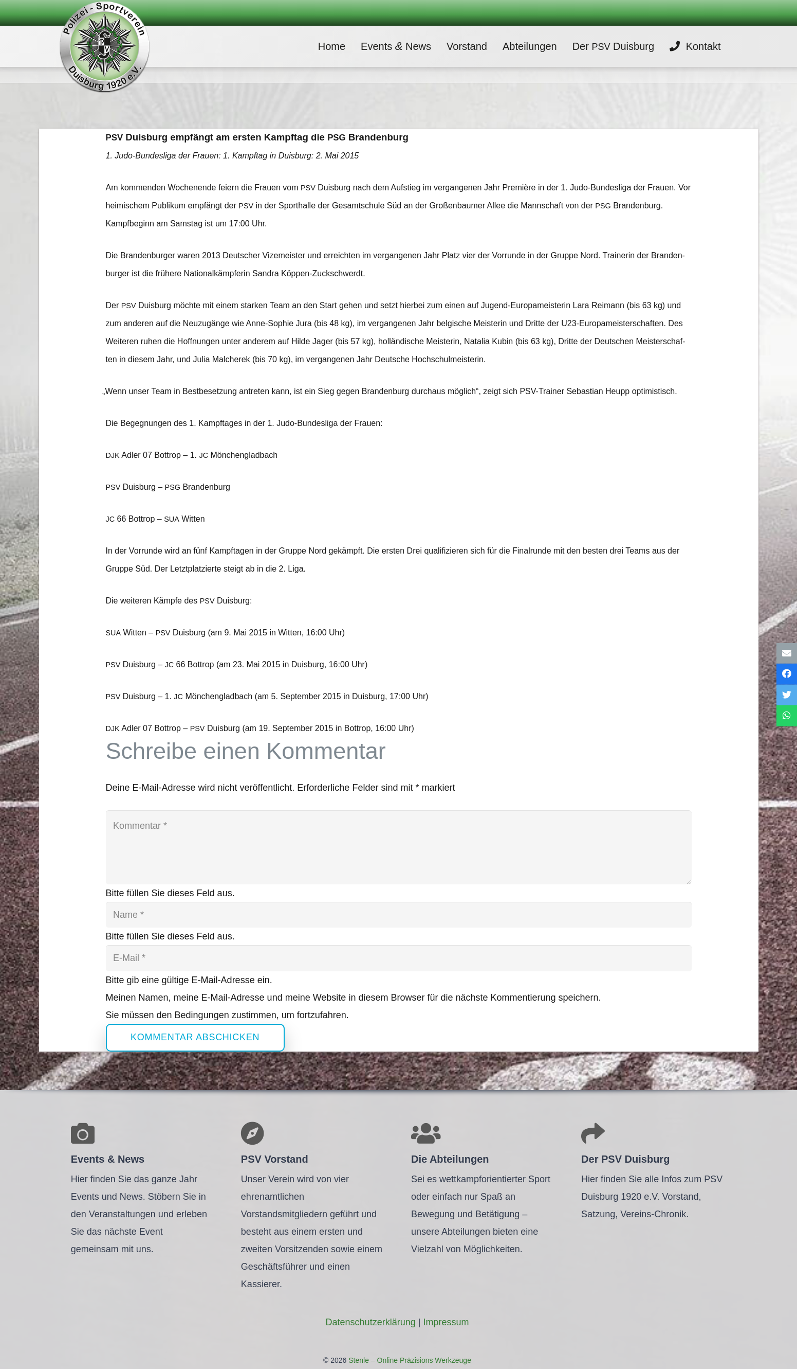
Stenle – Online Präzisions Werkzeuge (408, 1360)
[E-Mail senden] (786, 653)
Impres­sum (446, 1322)
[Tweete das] (786, 695)
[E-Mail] (399, 958)
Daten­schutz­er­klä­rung (371, 1322)
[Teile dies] (786, 674)
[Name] (399, 915)
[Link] (104, 46)
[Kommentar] (399, 847)
